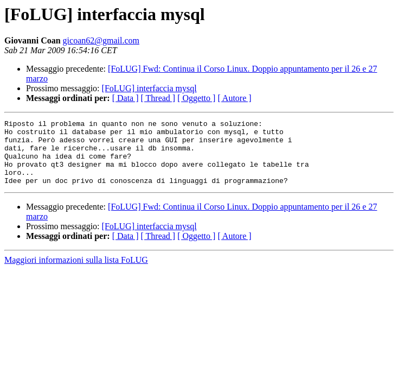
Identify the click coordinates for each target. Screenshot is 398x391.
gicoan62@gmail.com (101, 40)
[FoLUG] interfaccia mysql (149, 88)
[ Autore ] (234, 98)
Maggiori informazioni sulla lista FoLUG (76, 273)
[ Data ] (125, 98)
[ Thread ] (158, 98)
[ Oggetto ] (196, 98)
